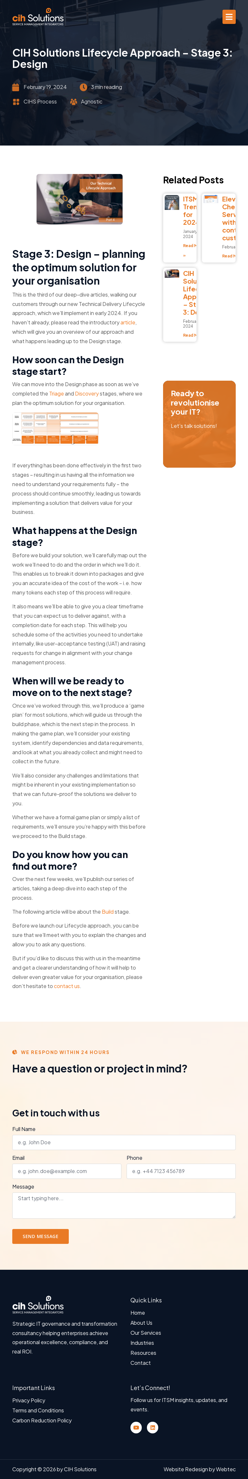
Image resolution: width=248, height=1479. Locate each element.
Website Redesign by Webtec (200, 1469)
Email (18, 1158)
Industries (142, 1342)
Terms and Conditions (38, 1410)
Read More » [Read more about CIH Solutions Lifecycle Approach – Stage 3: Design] (195, 335)
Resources (143, 1352)
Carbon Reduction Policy (42, 1420)
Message (23, 1187)
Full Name (24, 1129)
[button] (229, 17)
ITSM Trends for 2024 (194, 210)
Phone (134, 1158)
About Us (141, 1322)
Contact (140, 1362)
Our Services (145, 1332)
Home (137, 1312)
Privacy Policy (28, 1400)
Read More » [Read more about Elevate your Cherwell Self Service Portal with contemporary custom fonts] (234, 256)
